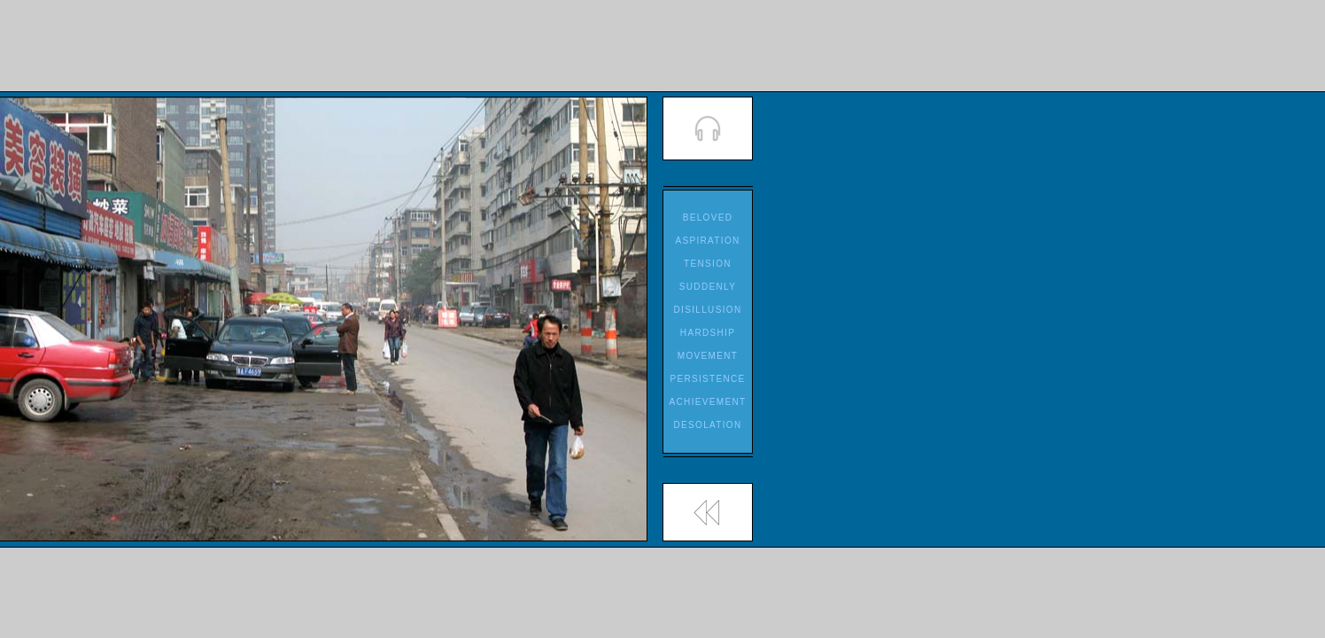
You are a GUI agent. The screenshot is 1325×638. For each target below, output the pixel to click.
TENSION (708, 263)
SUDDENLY (707, 287)
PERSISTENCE (707, 379)
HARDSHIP (707, 333)
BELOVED (708, 217)
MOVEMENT (708, 356)
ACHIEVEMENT (708, 402)
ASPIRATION (707, 240)
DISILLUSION (708, 310)
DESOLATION (707, 425)
